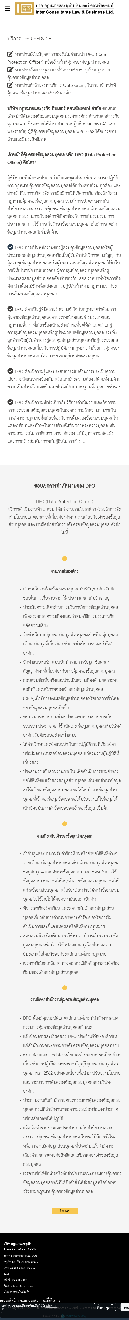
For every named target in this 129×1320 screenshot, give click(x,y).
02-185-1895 (17, 1268)
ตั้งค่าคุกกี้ (105, 1307)
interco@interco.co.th (23, 1286)
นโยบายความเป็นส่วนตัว (16, 1292)
